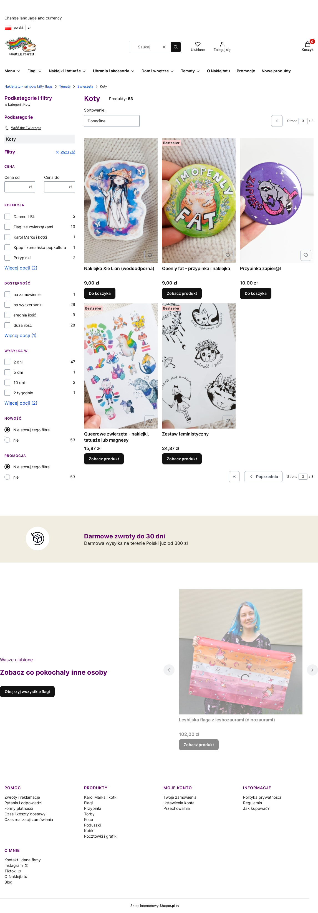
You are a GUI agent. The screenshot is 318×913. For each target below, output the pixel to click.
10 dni (19, 382)
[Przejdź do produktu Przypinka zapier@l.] (277, 200)
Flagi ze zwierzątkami (33, 226)
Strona (292, 121)
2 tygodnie (23, 392)
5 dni (18, 372)
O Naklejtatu (15, 876)
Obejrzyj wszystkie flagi (27, 691)
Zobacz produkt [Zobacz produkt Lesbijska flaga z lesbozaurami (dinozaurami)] (199, 744)
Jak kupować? (256, 808)
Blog (8, 882)
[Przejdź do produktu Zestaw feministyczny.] (199, 366)
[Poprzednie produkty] (263, 476)
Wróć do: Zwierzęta (22, 128)
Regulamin (252, 802)
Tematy (65, 86)
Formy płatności (18, 808)
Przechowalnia (176, 808)
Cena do (51, 177)
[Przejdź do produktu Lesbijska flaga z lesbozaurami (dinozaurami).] (240, 651)
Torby (89, 813)
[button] (176, 47)
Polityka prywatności (262, 797)
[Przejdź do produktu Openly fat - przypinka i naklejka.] (199, 200)
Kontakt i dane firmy (22, 859)
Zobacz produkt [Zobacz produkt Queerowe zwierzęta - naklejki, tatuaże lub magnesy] (104, 458)
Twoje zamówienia (179, 797)
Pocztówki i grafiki (100, 836)
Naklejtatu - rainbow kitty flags (28, 86)
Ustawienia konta (179, 802)
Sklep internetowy (152, 906)
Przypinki (22, 257)
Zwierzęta (85, 86)
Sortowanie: (94, 110)
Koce (88, 819)
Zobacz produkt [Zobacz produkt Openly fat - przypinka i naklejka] (182, 293)
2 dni (18, 362)
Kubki (89, 830)
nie (16, 440)
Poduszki (92, 825)
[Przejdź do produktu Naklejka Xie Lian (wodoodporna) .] (121, 200)
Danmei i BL (24, 216)
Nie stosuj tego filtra (31, 429)
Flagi (88, 802)
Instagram (14, 865)
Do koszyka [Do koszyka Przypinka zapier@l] (256, 293)
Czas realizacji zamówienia (28, 819)
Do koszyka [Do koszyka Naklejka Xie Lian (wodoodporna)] (100, 293)
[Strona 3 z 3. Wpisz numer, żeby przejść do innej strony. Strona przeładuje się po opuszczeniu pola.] (303, 121)
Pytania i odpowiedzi (23, 802)
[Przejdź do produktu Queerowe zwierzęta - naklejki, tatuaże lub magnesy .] (121, 366)
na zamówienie (27, 294)
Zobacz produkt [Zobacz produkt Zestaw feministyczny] (182, 458)
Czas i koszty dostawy (25, 813)
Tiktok (10, 871)
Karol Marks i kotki (30, 237)
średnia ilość (25, 315)
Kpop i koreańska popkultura (40, 247)
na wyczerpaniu (28, 304)
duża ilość (23, 325)
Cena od (12, 177)
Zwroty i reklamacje (22, 797)
